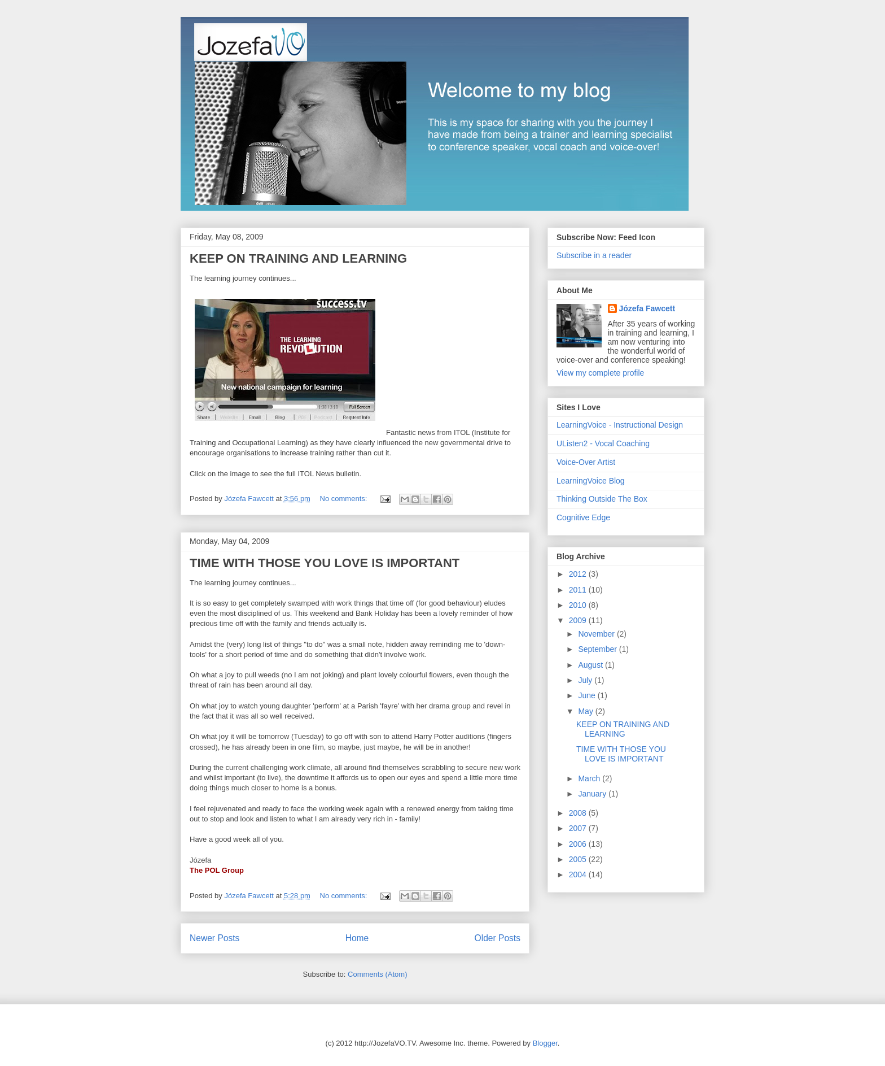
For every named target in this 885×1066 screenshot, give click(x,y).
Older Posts (497, 938)
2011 (579, 589)
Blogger (545, 1043)
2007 (579, 828)
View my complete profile (600, 372)
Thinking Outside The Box (602, 498)
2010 (579, 605)
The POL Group (217, 870)
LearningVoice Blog (591, 480)
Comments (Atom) (377, 974)
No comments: (344, 498)
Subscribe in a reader (594, 255)
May (586, 711)
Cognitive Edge (583, 517)
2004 (579, 874)
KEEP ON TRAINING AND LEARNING (298, 258)
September (598, 649)
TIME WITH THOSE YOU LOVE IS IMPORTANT (324, 563)
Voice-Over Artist (586, 462)
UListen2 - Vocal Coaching (603, 443)
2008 (579, 812)
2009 (579, 620)
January (593, 793)
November (597, 633)
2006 (579, 844)
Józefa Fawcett (647, 308)
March (590, 778)
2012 (579, 573)
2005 (579, 859)
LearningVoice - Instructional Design (620, 424)
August (591, 664)
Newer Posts (214, 938)
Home (357, 938)
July (586, 680)
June (587, 695)
